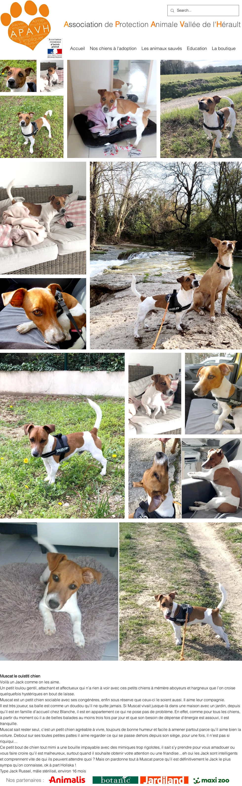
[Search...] (202, 10)
